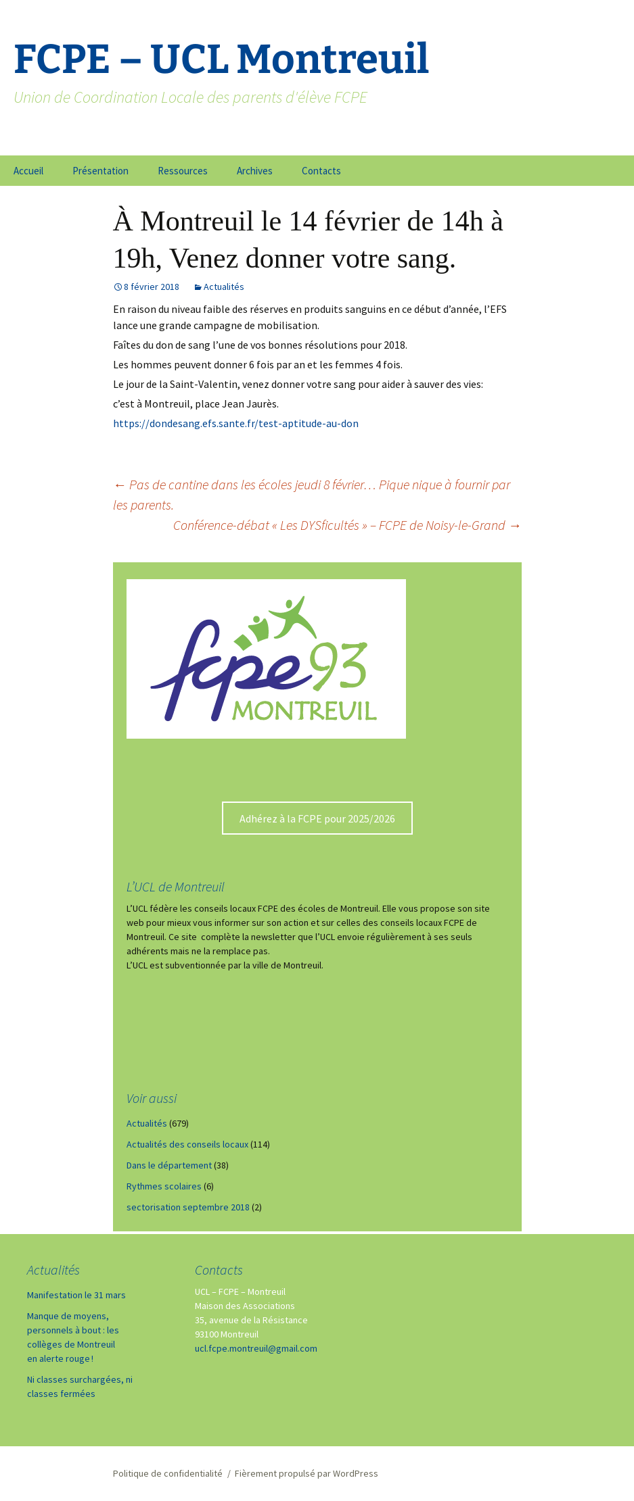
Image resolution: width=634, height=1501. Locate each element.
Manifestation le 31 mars (76, 1295)
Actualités (224, 286)
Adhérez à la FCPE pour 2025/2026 (317, 818)
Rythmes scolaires (164, 1186)
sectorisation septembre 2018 (188, 1207)
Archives (255, 170)
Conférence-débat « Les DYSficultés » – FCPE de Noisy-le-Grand (347, 524)
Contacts (321, 170)
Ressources (183, 170)
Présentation (100, 170)
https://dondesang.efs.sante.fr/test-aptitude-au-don (236, 423)
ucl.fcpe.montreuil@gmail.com (256, 1348)
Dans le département (169, 1165)
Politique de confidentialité (168, 1473)
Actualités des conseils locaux (187, 1144)
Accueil (28, 170)
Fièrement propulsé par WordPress (306, 1473)
